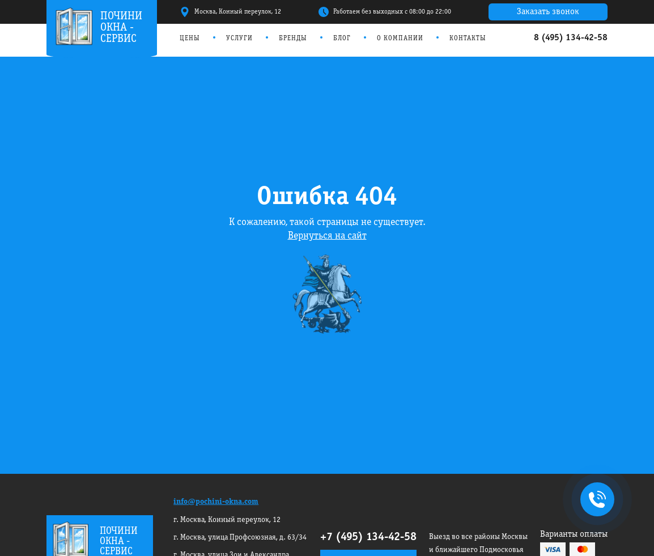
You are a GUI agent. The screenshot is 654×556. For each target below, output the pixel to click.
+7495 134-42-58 (595, 500)
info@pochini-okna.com (215, 502)
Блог (342, 38)
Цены (190, 38)
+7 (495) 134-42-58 (368, 537)
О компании (400, 38)
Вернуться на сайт (327, 236)
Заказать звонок (548, 12)
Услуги (239, 38)
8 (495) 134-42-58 (571, 38)
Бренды (293, 38)
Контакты (467, 38)
